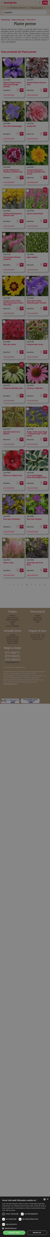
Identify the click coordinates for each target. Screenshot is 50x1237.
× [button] (47, 1199)
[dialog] (25, 1217)
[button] (25, 1228)
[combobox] (44, 1199)
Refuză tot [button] (37, 1233)
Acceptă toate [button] (14, 1233)
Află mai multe (10, 1210)
